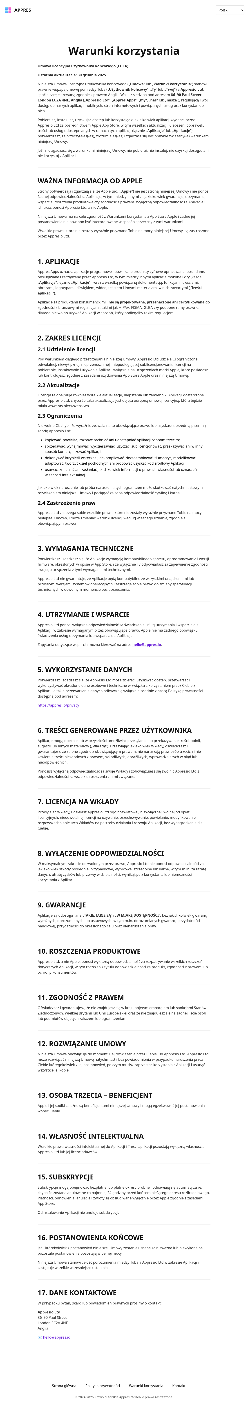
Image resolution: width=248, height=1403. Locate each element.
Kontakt (178, 1385)
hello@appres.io (146, 644)
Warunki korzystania (146, 1385)
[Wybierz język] (230, 10)
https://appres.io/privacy (58, 705)
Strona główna (64, 1385)
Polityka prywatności (102, 1385)
